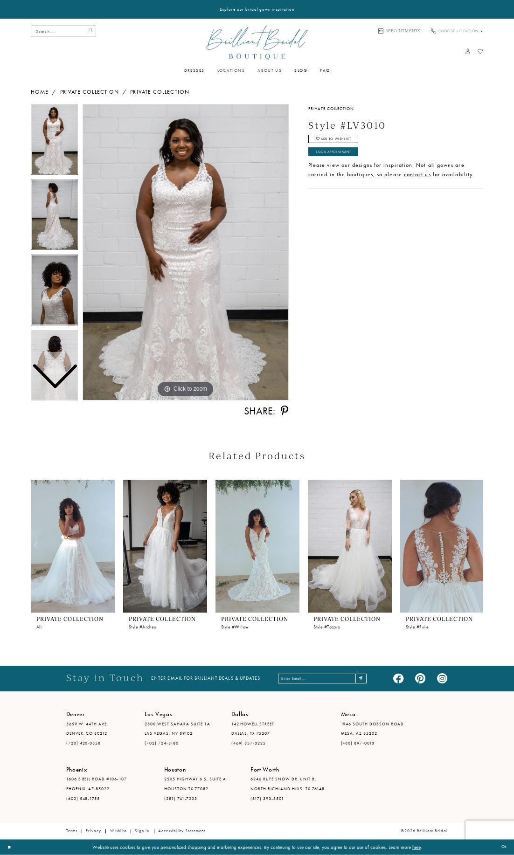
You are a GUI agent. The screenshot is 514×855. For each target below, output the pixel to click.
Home (40, 92)
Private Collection (89, 92)
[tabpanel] (185, 252)
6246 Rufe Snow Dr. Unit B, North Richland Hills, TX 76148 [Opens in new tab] (287, 784)
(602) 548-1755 (83, 798)
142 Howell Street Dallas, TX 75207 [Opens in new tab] (253, 729)
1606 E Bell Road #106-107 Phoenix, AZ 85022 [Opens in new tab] (96, 784)
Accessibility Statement (181, 831)
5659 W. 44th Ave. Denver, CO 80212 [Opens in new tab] (87, 729)
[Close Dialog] (10, 847)
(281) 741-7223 (181, 798)
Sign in (142, 831)
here (416, 847)
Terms (71, 831)
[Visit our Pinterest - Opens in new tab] (420, 678)
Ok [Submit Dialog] (503, 847)
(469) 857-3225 (248, 743)
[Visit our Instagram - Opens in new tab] (442, 678)
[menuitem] (399, 31)
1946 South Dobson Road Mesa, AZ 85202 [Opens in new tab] (372, 729)
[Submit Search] (89, 31)
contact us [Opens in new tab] (417, 181)
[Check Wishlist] (480, 51)
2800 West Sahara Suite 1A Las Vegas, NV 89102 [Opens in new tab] (177, 729)
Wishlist (118, 831)
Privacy (93, 831)
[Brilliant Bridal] (256, 42)
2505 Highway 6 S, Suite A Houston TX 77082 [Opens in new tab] (195, 784)
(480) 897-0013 (358, 743)
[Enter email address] (323, 678)
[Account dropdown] (467, 51)
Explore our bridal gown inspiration (257, 9)
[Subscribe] (373, 678)
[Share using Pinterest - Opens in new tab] (284, 411)
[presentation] (73, 546)
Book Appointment (340, 157)
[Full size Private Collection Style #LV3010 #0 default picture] (185, 252)
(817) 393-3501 (267, 798)
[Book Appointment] (399, 31)
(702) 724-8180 (162, 743)
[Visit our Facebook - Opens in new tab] (398, 678)
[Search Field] (63, 31)
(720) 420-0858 (83, 743)
